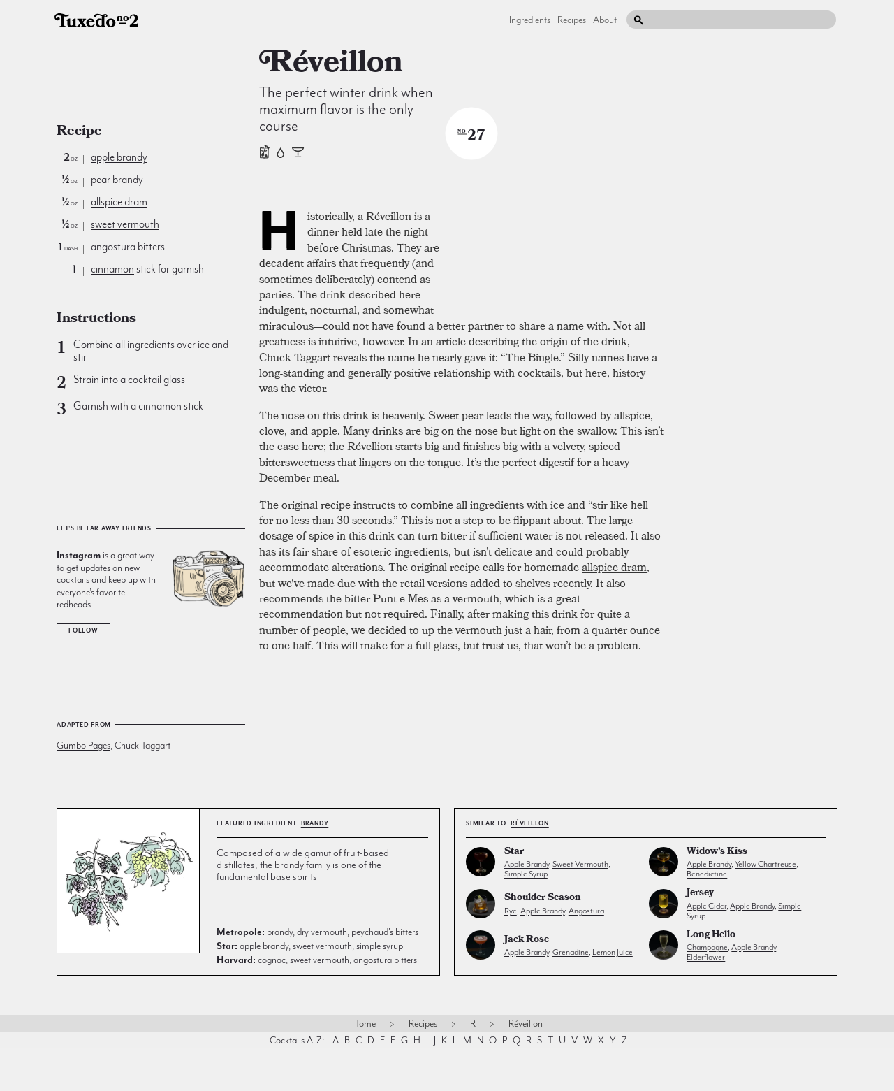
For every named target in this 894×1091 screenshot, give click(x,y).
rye (510, 953)
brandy (315, 865)
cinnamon (112, 269)
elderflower (706, 999)
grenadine (570, 994)
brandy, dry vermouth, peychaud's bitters (317, 974)
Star (514, 895)
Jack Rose (526, 983)
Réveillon (530, 865)
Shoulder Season (542, 941)
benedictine (707, 916)
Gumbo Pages (83, 745)
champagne (707, 990)
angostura (586, 953)
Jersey (700, 936)
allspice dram (119, 202)
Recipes (571, 19)
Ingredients (529, 19)
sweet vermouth (125, 224)
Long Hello (711, 978)
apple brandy (119, 157)
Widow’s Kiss (717, 895)
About (605, 19)
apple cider (706, 948)
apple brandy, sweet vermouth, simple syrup (310, 988)
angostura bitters (128, 246)
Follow (83, 630)
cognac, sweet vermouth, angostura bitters (317, 1002)
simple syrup (526, 916)
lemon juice (612, 994)
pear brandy (117, 179)
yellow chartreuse (765, 906)
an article (443, 488)
